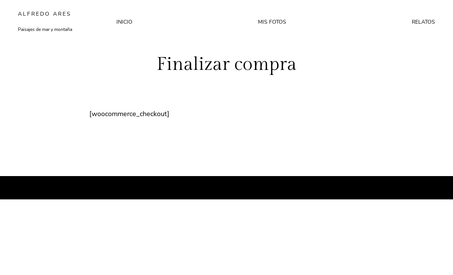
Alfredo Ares (44, 14)
